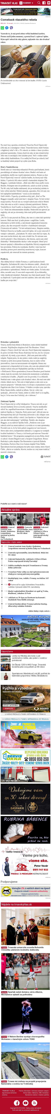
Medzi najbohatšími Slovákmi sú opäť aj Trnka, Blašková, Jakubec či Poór (28, 592)
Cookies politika (44, 1095)
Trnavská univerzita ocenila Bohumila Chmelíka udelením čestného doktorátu (22, 948)
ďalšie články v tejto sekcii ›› (39, 611)
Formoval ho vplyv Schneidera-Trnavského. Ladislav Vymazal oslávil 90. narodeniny (26, 586)
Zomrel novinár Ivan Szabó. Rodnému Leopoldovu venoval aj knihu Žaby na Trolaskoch (8, 533)
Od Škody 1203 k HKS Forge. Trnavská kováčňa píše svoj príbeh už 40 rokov (29, 665)
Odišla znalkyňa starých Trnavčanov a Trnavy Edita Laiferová (28, 566)
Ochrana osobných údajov (40, 1091)
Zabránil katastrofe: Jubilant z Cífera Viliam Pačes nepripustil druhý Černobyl (40, 532)
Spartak (4, 992)
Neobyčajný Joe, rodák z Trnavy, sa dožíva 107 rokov (28, 579)
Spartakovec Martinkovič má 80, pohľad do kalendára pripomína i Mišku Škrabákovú (31, 674)
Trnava (4, 948)
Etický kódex (27, 1093)
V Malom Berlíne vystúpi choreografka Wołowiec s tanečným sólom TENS (22, 1037)
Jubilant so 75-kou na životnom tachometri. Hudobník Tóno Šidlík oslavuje (27, 598)
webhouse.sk (34, 1110)
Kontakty (45, 1093)
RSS (40, 1093)
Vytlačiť (45, 456)
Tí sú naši (10, 23)
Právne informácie (24, 1091)
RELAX (3, 23)
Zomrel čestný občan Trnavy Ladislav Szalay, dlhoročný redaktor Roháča (27, 605)
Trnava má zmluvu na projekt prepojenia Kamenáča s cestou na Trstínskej (23, 1082)
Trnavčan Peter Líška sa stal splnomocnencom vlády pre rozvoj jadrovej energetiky (28, 573)
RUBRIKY (26, 2)
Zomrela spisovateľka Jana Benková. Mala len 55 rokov (25, 530)
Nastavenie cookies (31, 1095)
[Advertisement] (25, 113)
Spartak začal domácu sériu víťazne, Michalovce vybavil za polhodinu (22, 993)
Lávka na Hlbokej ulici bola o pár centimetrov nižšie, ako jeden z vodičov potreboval (29, 658)
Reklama (35, 1093)
